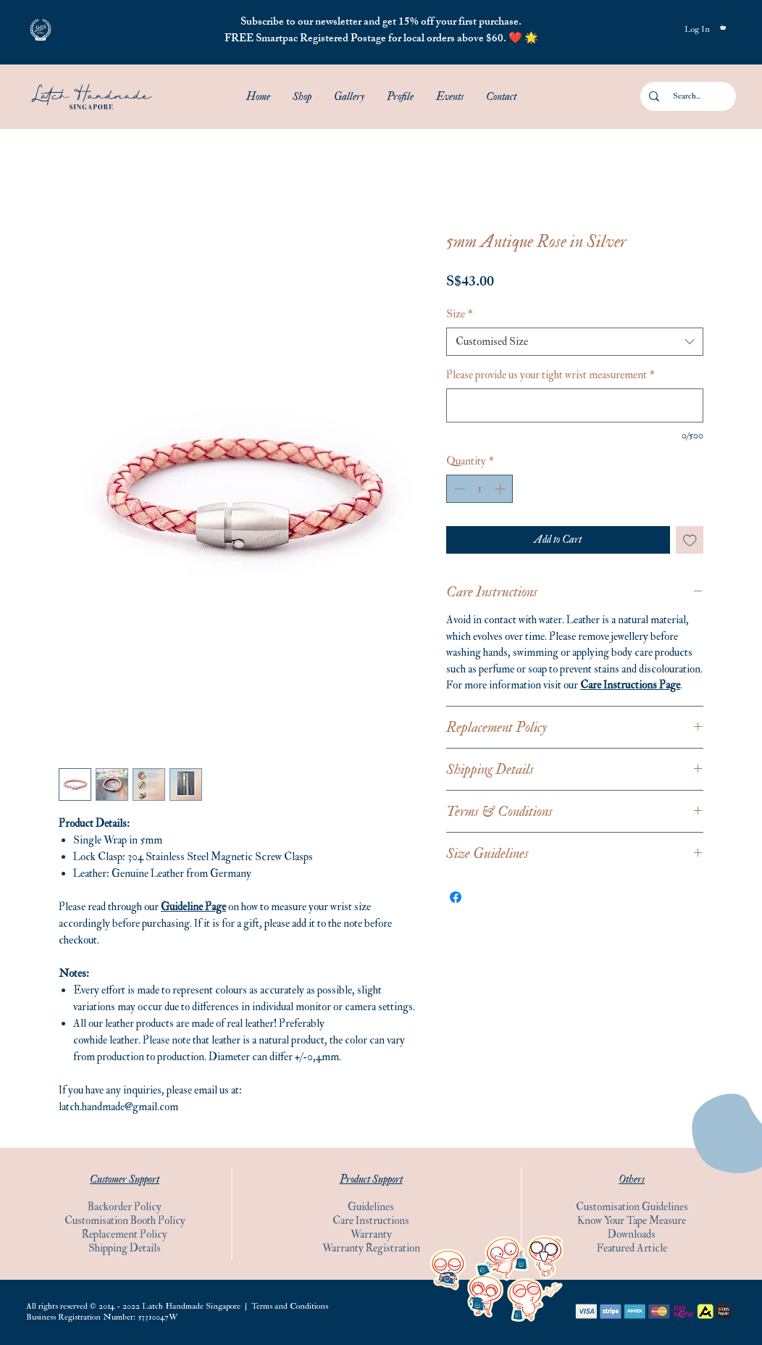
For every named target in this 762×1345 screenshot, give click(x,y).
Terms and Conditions (289, 1306)
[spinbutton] (480, 488)
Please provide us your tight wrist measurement (550, 375)
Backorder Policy (125, 1207)
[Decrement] (458, 488)
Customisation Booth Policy (124, 1221)
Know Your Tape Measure (631, 1221)
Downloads (632, 1234)
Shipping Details (124, 1248)
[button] (40, 29)
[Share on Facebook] (455, 897)
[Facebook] (738, 659)
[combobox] (574, 342)
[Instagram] (738, 686)
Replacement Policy (124, 1234)
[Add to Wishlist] (690, 540)
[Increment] (501, 488)
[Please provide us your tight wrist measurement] (575, 405)
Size (459, 314)
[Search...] (687, 96)
